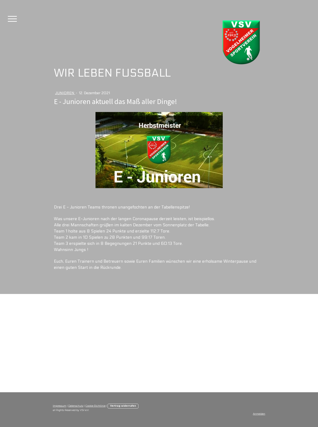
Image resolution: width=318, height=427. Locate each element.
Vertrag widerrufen (123, 405)
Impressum (59, 405)
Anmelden (259, 413)
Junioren (65, 93)
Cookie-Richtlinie (95, 405)
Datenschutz (75, 405)
